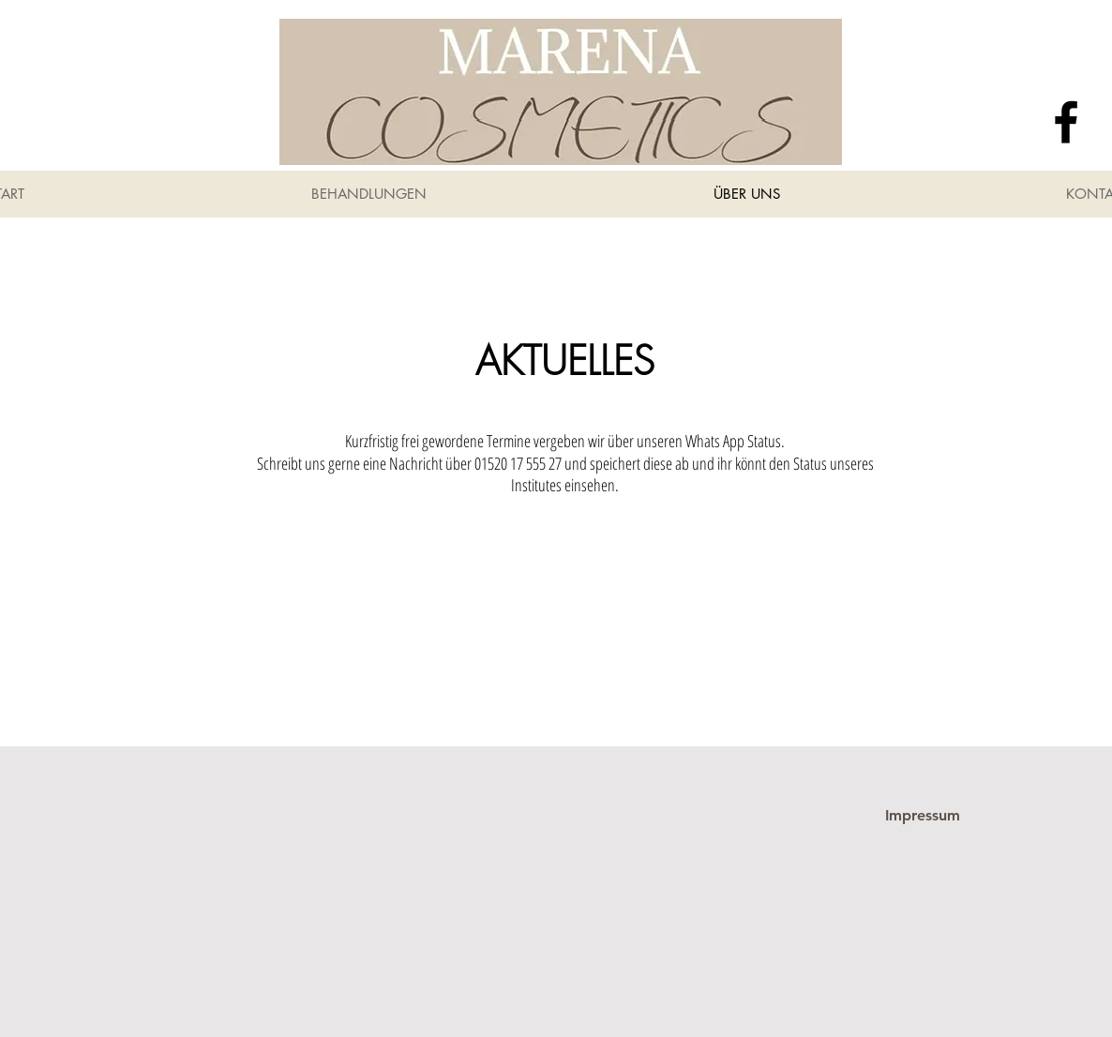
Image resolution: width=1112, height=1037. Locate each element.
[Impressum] (922, 815)
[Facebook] (1066, 122)
